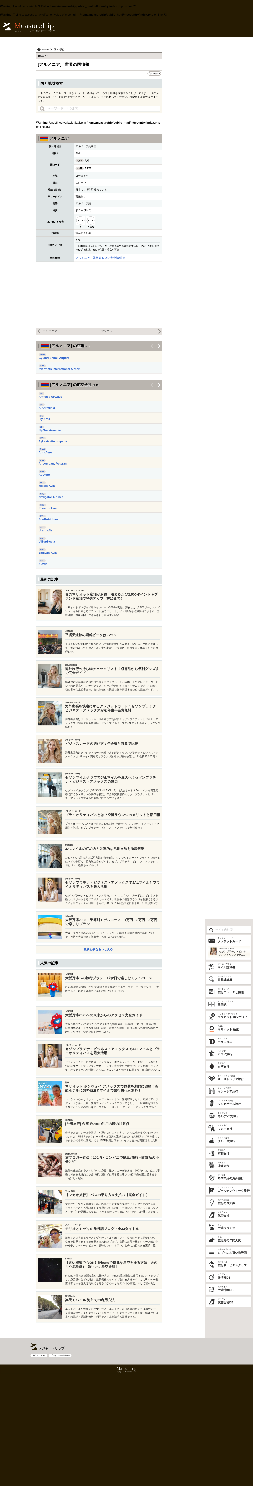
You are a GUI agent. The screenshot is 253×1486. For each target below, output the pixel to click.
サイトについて (39, 1467)
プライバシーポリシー (60, 1467)
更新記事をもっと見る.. (99, 1031)
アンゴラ (107, 331)
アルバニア (50, 331)
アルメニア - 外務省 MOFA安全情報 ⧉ (100, 257)
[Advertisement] (99, 597)
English (156, 73)
